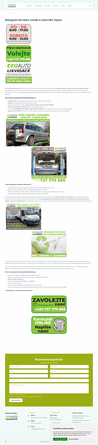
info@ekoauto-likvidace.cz (38, 428)
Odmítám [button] (64, 439)
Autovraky (47, 5)
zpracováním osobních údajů (35, 396)
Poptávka (55, 5)
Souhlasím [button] (56, 439)
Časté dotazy (38, 5)
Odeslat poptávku (16, 400)
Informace (29, 5)
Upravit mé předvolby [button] (73, 439)
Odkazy (70, 5)
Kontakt (63, 5)
